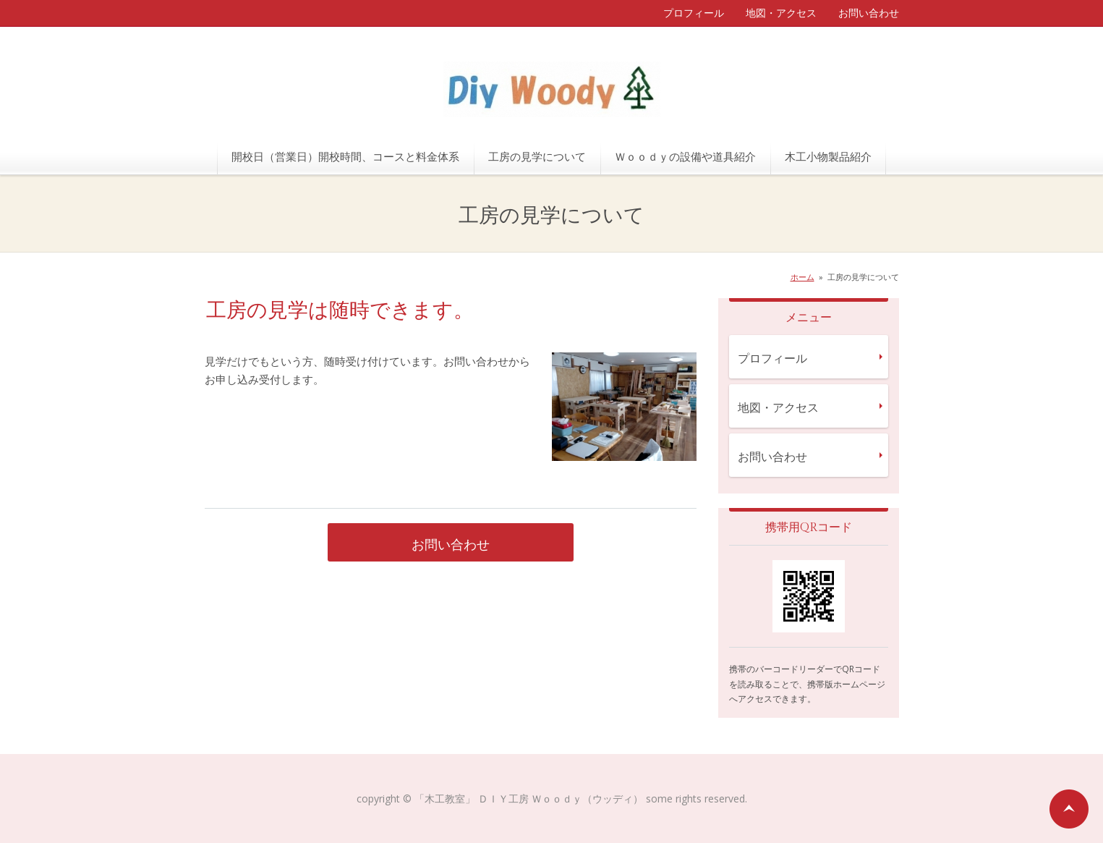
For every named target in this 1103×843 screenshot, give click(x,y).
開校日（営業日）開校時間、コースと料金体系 (345, 156)
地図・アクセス (781, 13)
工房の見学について (537, 156)
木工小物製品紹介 (828, 156)
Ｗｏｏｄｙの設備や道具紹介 (685, 156)
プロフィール (693, 13)
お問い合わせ (868, 13)
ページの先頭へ (1069, 809)
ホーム (802, 276)
